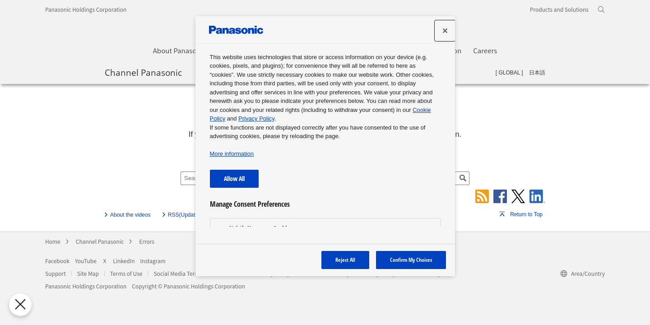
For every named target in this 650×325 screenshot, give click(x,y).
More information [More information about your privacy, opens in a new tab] (232, 153)
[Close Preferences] (17, 304)
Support (55, 273)
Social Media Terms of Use (186, 273)
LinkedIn (124, 261)
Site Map (88, 273)
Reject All (345, 260)
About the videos (130, 215)
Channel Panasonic (143, 72)
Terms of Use (126, 273)
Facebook (57, 261)
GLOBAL (509, 73)
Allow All (234, 178)
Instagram (153, 261)
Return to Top (526, 214)
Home (52, 241)
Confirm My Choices (411, 260)
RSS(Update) (184, 215)
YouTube (86, 261)
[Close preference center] (445, 31)
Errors (146, 241)
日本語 (537, 73)
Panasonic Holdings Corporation (85, 9)
